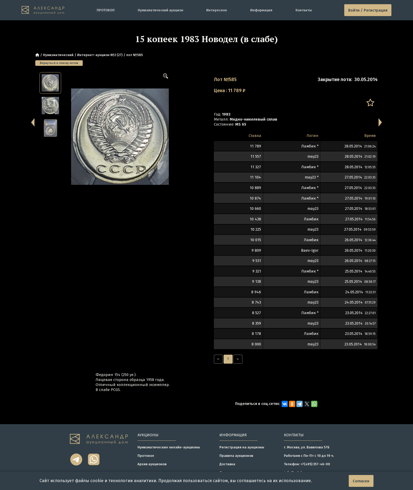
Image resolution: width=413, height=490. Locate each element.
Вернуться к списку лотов (59, 63)
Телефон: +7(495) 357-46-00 (307, 464)
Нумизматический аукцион (160, 10)
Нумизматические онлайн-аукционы (168, 447)
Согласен (361, 481)
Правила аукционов (236, 456)
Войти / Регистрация (367, 10)
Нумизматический (58, 55)
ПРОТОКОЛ (106, 10)
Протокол (145, 456)
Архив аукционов (151, 464)
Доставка (227, 464)
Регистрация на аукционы (241, 447)
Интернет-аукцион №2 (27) (99, 55)
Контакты (304, 10)
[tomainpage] (43, 10)
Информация (261, 10)
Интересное (216, 10)
